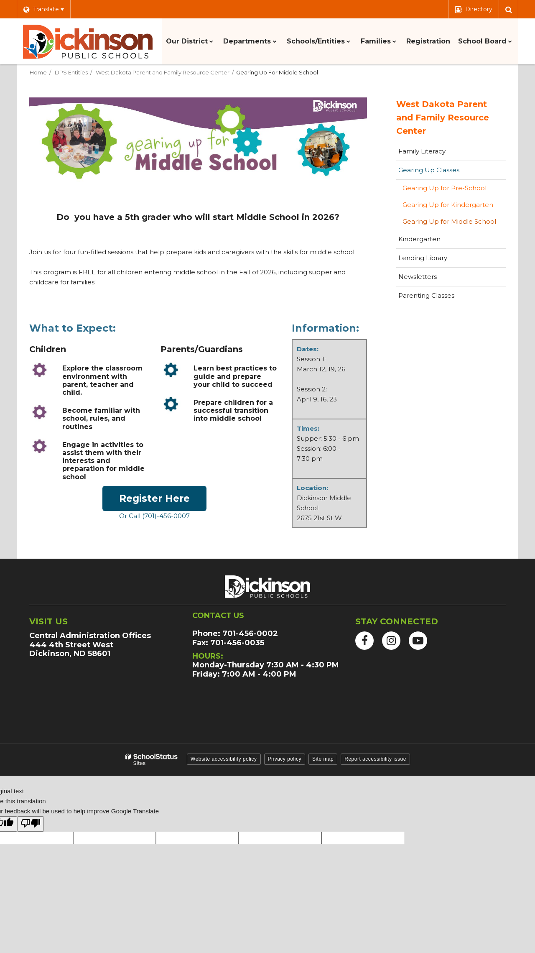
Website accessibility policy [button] (224, 759)
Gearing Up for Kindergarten (448, 205)
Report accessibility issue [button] (375, 759)
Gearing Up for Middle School (449, 221)
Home (38, 72)
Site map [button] (323, 759)
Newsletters (417, 277)
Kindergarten (419, 239)
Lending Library (422, 258)
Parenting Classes (426, 295)
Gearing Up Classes (428, 170)
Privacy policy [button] (284, 759)
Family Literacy (422, 151)
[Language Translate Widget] (43, 9)
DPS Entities (71, 72)
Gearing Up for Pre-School (445, 188)
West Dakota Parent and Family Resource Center (162, 72)
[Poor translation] (30, 824)
